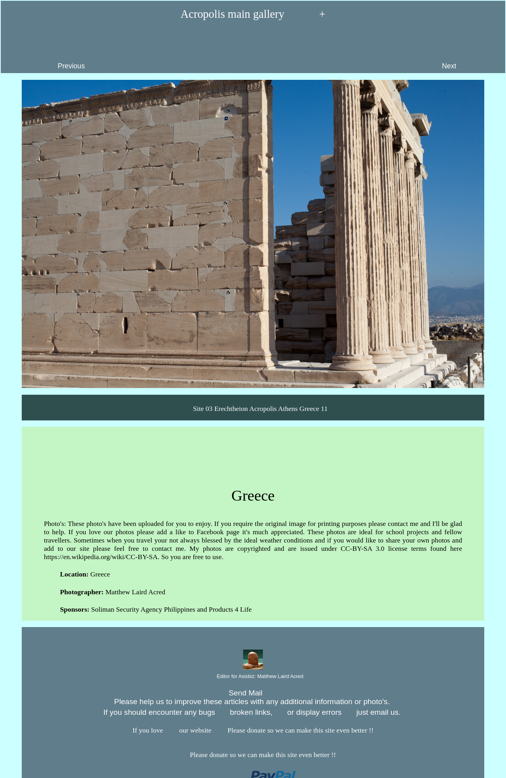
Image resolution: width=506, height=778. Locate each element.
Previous (46, 50)
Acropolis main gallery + (253, 14)
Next (469, 50)
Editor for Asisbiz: (253, 677)
